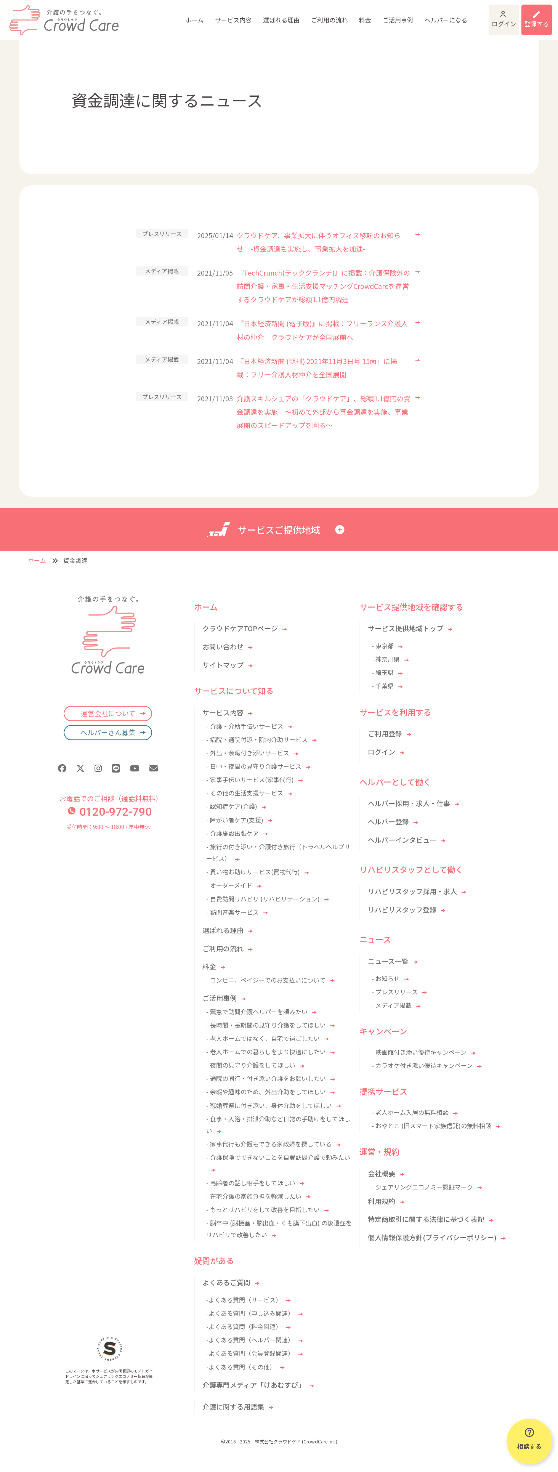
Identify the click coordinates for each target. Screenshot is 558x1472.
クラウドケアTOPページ (240, 628)
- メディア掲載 (392, 1005)
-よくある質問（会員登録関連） (250, 1353)
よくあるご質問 (226, 1282)
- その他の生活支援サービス (244, 792)
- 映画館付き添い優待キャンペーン (419, 1052)
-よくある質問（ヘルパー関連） (250, 1339)
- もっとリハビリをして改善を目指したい (263, 1209)
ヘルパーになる (390, 15)
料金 (309, 15)
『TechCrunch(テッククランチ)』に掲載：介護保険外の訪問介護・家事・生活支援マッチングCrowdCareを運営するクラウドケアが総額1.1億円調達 (323, 286)
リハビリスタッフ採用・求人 (412, 891)
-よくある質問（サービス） (244, 1299)
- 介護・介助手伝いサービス (244, 726)
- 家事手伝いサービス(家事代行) (250, 779)
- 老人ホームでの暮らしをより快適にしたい (266, 1051)
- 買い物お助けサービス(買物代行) (253, 871)
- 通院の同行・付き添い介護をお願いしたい (266, 1078)
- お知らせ (386, 978)
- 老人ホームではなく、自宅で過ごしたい (263, 1038)
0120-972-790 (110, 811)
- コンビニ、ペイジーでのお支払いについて (266, 980)
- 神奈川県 (386, 659)
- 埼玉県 (383, 672)
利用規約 (381, 1201)
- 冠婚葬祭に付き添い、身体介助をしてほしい (269, 1105)
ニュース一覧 (388, 961)
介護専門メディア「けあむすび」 (253, 1385)
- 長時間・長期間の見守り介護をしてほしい (266, 1024)
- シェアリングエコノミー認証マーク (422, 1186)
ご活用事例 (342, 15)
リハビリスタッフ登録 (402, 909)
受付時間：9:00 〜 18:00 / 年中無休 (108, 827)
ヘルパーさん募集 (107, 732)
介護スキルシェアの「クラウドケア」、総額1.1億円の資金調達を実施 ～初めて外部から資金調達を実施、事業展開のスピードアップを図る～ (323, 411)
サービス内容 (177, 15)
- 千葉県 (383, 685)
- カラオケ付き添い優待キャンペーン (422, 1065)
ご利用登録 (385, 733)
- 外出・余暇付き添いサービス (247, 752)
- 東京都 (383, 645)
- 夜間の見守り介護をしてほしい (250, 1065)
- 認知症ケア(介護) (231, 806)
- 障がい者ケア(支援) (234, 819)
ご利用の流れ (273, 15)
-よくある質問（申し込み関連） (250, 1313)
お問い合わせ (223, 646)
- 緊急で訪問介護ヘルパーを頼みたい (257, 1011)
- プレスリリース (395, 991)
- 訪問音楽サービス (232, 912)
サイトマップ (223, 665)
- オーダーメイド (229, 885)
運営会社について (108, 713)
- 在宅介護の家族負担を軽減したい (253, 1196)
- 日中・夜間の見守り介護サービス (253, 766)
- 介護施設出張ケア (232, 833)
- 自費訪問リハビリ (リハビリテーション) (263, 898)
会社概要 (381, 1173)
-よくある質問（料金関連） (244, 1326)
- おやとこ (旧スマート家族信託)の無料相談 (431, 1125)
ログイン (467, 15)
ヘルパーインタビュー (402, 840)
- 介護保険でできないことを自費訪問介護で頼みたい (278, 1157)
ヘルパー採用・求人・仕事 (409, 803)
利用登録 (526, 15)
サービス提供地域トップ (405, 628)
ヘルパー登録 (388, 821)
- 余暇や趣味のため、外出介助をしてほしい (266, 1091)
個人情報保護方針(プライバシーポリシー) (432, 1237)
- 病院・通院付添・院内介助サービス (257, 739)
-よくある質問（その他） (241, 1366)
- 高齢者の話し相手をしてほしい (250, 1182)
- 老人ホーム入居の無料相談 (410, 1112)
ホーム (139, 15)
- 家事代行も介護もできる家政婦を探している (269, 1143)
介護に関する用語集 (233, 1406)
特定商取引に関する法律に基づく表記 (426, 1219)
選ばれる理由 (225, 15)
